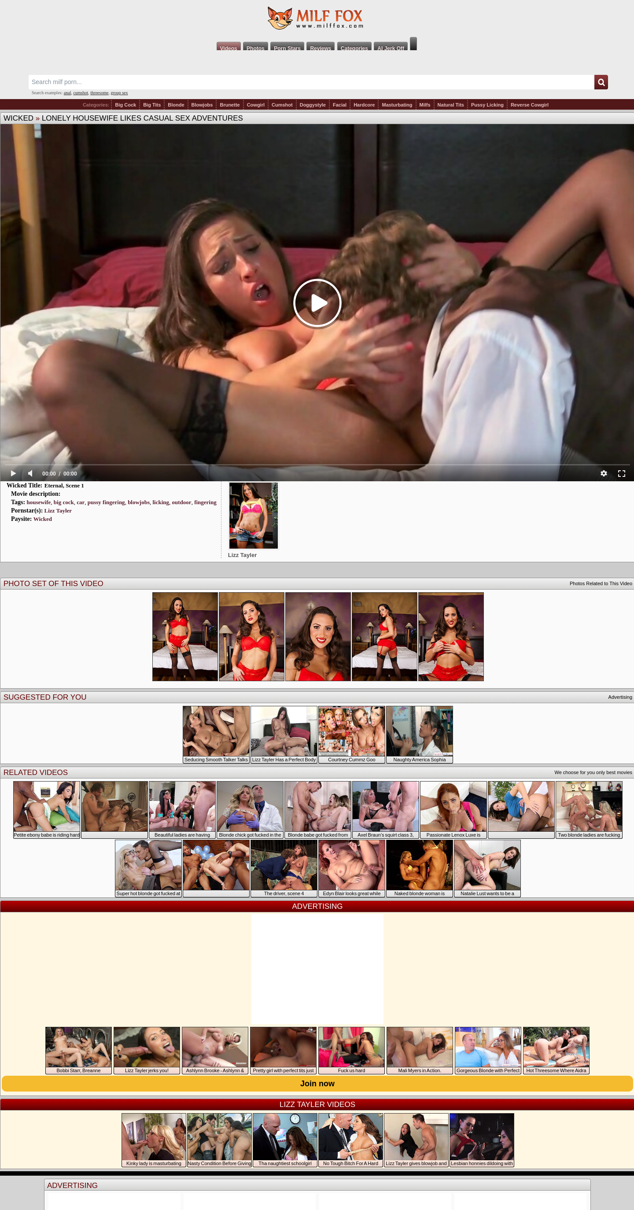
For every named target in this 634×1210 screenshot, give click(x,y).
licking (160, 502)
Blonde (176, 104)
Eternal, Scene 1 (64, 485)
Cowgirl (256, 104)
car (81, 502)
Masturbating (397, 104)
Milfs (425, 104)
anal (67, 92)
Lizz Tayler (58, 510)
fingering (205, 502)
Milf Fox (317, 18)
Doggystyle (313, 104)
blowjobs (139, 502)
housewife (38, 502)
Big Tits (152, 104)
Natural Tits (451, 104)
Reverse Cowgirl (530, 104)
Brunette (230, 104)
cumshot (80, 92)
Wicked (18, 118)
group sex (119, 92)
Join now (317, 1083)
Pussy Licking (487, 104)
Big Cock (125, 104)
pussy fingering (106, 502)
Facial (339, 104)
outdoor (182, 502)
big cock (64, 502)
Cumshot (282, 104)
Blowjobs (202, 104)
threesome (99, 92)
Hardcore (364, 104)
